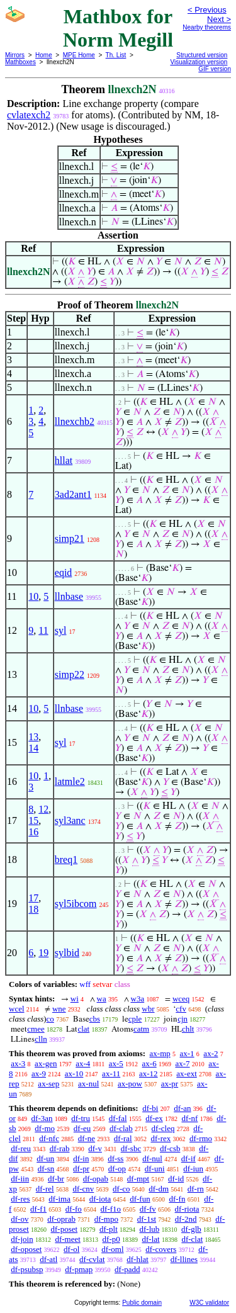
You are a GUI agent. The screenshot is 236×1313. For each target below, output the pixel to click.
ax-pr (169, 1083)
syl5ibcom (76, 903)
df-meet (67, 1239)
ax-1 (187, 1053)
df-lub (150, 1229)
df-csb (170, 1148)
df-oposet (26, 1249)
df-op (117, 1168)
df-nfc (49, 1138)
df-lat (150, 1239)
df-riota (187, 1209)
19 (43, 952)
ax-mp (160, 1053)
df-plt (108, 1229)
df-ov (19, 1219)
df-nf (189, 1118)
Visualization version (198, 62)
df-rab (60, 1148)
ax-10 (74, 1073)
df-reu (21, 1148)
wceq (180, 998)
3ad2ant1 (73, 494)
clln (41, 1039)
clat (83, 1029)
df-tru (80, 1118)
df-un (45, 1158)
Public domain (142, 1302)
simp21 (69, 538)
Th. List (116, 55)
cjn (182, 1018)
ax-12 (148, 1073)
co (50, 1018)
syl (61, 630)
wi (74, 998)
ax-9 (38, 1073)
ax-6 (149, 1063)
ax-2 (210, 1053)
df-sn (46, 1168)
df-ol (71, 1249)
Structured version (201, 55)
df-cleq (163, 1128)
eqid (63, 572)
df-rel (45, 1188)
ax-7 (182, 1063)
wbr (148, 1008)
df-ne (86, 1138)
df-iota (100, 1198)
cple (135, 1018)
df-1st (146, 1219)
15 (33, 820)
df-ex (153, 1118)
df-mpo (106, 1219)
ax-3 (18, 1063)
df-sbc (131, 1148)
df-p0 (111, 1239)
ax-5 (116, 1063)
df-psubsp (27, 1269)
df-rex (160, 1138)
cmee (35, 1029)
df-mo (45, 1128)
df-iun (193, 1168)
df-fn (177, 1198)
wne (59, 1008)
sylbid (67, 952)
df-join (22, 1239)
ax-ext (186, 1073)
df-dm (159, 1188)
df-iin (20, 1178)
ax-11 (111, 1073)
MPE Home (79, 55)
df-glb (191, 1229)
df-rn (196, 1188)
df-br (56, 1178)
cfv (181, 1008)
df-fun (140, 1198)
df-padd (127, 1269)
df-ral (123, 1138)
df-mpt (138, 1178)
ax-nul (88, 1083)
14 (33, 748)
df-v (95, 1148)
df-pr (81, 1168)
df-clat (192, 1239)
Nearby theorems (207, 27)
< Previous (207, 9)
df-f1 (38, 1209)
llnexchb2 (74, 421)
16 (33, 831)
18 (33, 909)
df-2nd (186, 1219)
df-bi (150, 1108)
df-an (182, 1108)
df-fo (73, 1209)
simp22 (69, 674)
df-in (81, 1158)
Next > (219, 19)
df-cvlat (91, 1259)
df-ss (115, 1158)
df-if (188, 1158)
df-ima (59, 1198)
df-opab (95, 1178)
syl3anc (70, 820)
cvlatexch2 (28, 115)
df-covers (160, 1249)
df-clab (121, 1128)
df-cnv (83, 1188)
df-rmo (200, 1138)
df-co (121, 1188)
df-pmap (79, 1269)
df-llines (184, 1259)
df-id (176, 1178)
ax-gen (46, 1063)
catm (141, 1029)
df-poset (64, 1229)
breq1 (66, 859)
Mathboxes (20, 62)
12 (43, 809)
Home (43, 55)
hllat (63, 460)
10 (33, 596)
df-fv (148, 1209)
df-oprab (61, 1219)
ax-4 (83, 1063)
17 (33, 898)
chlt (188, 1029)
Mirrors (15, 55)
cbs (94, 1018)
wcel (17, 1008)
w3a (138, 998)
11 (43, 630)
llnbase (69, 596)
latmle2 (70, 781)
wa (101, 998)
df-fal (118, 1118)
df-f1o (111, 1209)
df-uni (155, 1168)
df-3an (42, 1118)
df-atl (48, 1259)
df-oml (112, 1249)
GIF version (214, 68)
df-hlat (137, 1259)
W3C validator (209, 1302)
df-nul (152, 1158)
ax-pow (130, 1083)
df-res (20, 1198)
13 (33, 736)
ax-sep (48, 1083)
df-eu (82, 1128)
